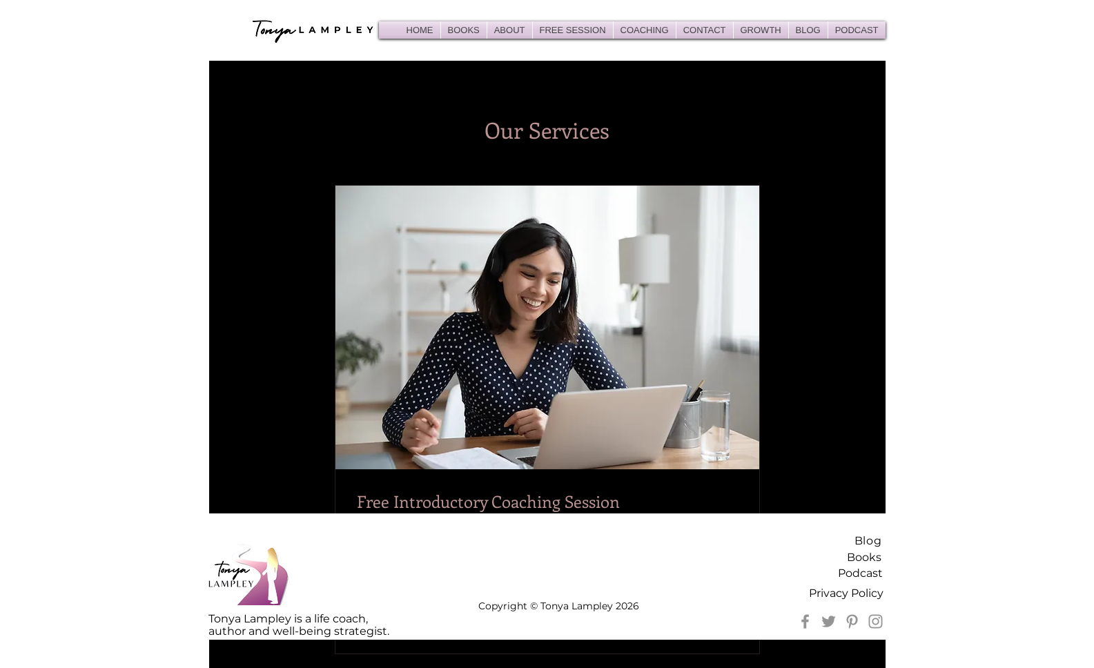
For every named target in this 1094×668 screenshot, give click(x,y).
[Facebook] (805, 621)
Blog (868, 540)
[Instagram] (875, 621)
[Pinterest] (852, 621)
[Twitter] (828, 621)
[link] (547, 502)
